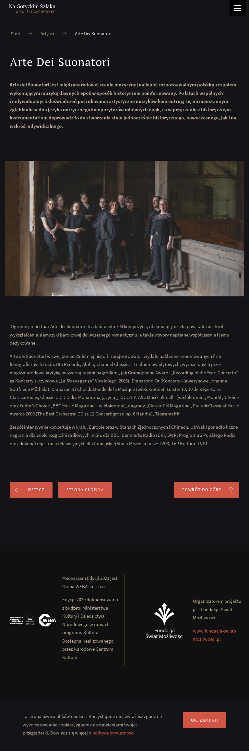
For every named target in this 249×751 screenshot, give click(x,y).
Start (16, 33)
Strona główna (85, 489)
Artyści (47, 33)
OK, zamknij (204, 720)
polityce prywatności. (114, 733)
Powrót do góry (210, 490)
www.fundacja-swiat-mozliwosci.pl (215, 635)
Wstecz (27, 490)
